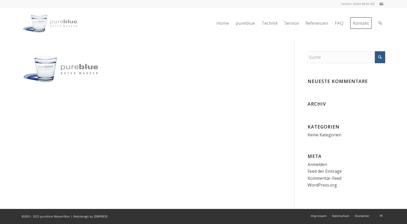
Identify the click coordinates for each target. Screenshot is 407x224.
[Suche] (380, 23)
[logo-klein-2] (55, 23)
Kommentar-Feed (324, 178)
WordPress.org (322, 185)
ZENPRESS (100, 216)
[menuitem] (222, 23)
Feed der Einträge (325, 171)
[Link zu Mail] (381, 4)
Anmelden (317, 164)
